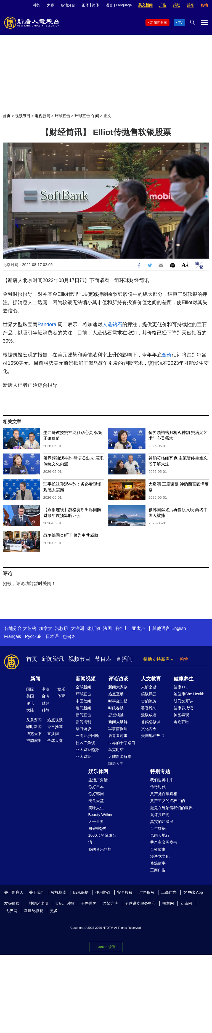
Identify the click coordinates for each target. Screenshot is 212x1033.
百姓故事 (158, 849)
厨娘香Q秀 (97, 828)
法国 (107, 628)
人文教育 (151, 678)
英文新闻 (145, 5)
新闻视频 (86, 678)
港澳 (45, 689)
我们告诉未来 (161, 780)
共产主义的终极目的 (167, 800)
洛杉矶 (61, 628)
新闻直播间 (158, 23)
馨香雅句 (149, 708)
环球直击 (62, 116)
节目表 (103, 659)
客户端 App (193, 892)
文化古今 (149, 728)
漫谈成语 (149, 715)
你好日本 (96, 787)
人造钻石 (112, 324)
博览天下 (34, 733)
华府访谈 (83, 728)
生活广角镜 (98, 780)
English (178, 628)
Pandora (47, 324)
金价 (167, 355)
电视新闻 (42, 116)
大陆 (30, 710)
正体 (85, 5)
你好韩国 (96, 793)
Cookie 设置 (105, 947)
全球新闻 (83, 687)
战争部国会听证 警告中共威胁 (70, 535)
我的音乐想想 (100, 849)
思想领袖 (116, 715)
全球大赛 (55, 740)
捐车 (190, 5)
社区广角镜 (85, 742)
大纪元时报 (64, 903)
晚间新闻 (83, 708)
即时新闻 (34, 727)
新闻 (35, 678)
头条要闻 (34, 720)
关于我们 (36, 892)
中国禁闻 (83, 701)
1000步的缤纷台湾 (102, 838)
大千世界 (96, 821)
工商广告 (158, 870)
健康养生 (184, 678)
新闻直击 (83, 715)
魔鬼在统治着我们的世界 (171, 808)
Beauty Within (100, 814)
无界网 (11, 910)
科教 (45, 710)
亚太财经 (83, 756)
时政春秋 (116, 708)
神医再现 (181, 715)
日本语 (52, 636)
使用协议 (103, 892)
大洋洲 (77, 628)
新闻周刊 (83, 722)
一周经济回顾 (87, 735)
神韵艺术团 (38, 903)
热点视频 (55, 720)
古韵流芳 (149, 701)
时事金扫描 (118, 701)
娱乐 (61, 689)
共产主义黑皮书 (163, 842)
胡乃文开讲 (183, 701)
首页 (6, 116)
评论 (30, 703)
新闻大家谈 (118, 687)
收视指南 (59, 892)
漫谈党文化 (159, 856)
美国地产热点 (152, 735)
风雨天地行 (159, 835)
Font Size (185, 264)
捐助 (176, 5)
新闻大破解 (118, 722)
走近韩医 (181, 722)
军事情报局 (118, 728)
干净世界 (88, 903)
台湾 (45, 696)
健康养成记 (183, 708)
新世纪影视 (33, 910)
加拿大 (45, 628)
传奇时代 (158, 787)
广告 (162, 5)
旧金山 (121, 628)
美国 (30, 696)
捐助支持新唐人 (158, 659)
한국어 (69, 636)
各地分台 (68, 5)
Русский (33, 636)
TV (180, 23)
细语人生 (116, 763)
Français (12, 636)
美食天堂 (96, 800)
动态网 (186, 903)
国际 (30, 689)
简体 (95, 5)
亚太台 (138, 628)
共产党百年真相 (163, 793)
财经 (45, 703)
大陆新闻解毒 (119, 756)
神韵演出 (34, 740)
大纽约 (29, 628)
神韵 (36, 5)
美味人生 (96, 808)
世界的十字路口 (121, 742)
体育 (61, 696)
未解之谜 (149, 687)
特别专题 (160, 771)
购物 (204, 5)
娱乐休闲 (98, 771)
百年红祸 (158, 828)
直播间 (124, 659)
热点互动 (116, 694)
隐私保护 (81, 892)
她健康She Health (189, 694)
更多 (54, 910)
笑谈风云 (149, 694)
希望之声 (110, 903)
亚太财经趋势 (87, 749)
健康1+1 (181, 687)
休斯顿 (93, 628)
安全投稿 (124, 892)
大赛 (50, 5)
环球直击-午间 (87, 116)
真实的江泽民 (161, 821)
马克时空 (116, 749)
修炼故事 (158, 863)
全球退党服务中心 (140, 903)
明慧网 (168, 903)
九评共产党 (159, 814)
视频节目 (22, 116)
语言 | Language (119, 5)
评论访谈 (118, 678)
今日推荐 (55, 727)
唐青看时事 (118, 735)
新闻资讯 (53, 659)
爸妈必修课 (150, 722)
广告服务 (147, 892)
